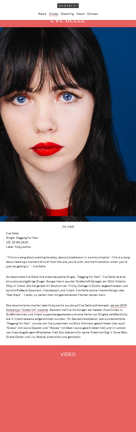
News (42, 14)
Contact (92, 14)
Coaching (67, 14)
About (80, 14)
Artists (53, 14)
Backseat (68, 6)
